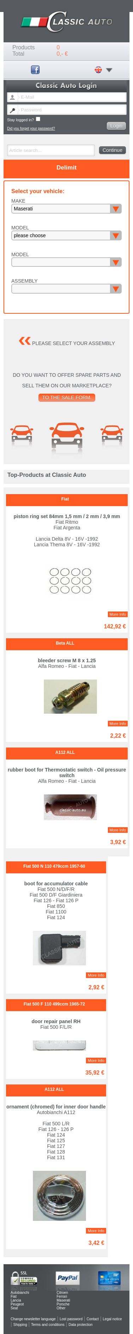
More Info (118, 614)
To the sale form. (67, 397)
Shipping (20, 1325)
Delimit (67, 167)
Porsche (63, 1304)
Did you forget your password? (31, 128)
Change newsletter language (33, 1319)
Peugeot (17, 1304)
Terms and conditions (48, 1325)
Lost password (71, 1319)
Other (61, 1308)
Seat (14, 1308)
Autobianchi (20, 1293)
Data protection (81, 1325)
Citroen (62, 1293)
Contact (93, 1319)
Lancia (16, 1300)
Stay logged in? (23, 119)
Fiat (14, 1296)
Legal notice (112, 1319)
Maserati (63, 1300)
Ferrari (62, 1296)
